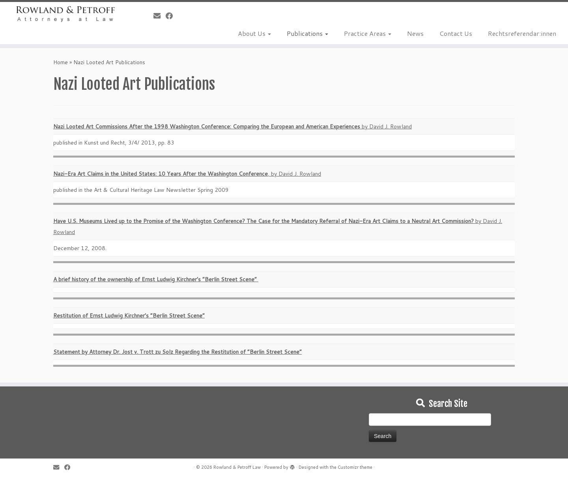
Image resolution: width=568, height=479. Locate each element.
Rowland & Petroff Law (237, 467)
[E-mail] (159, 16)
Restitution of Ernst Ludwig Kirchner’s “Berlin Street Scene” (129, 315)
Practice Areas (367, 33)
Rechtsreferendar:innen (522, 33)
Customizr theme (355, 467)
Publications (307, 33)
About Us (254, 33)
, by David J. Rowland (187, 174)
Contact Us (455, 33)
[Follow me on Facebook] (172, 16)
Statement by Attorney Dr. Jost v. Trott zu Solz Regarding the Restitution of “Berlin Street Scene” (177, 352)
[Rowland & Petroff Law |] (65, 14)
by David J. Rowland (232, 126)
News (415, 33)
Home (60, 62)
